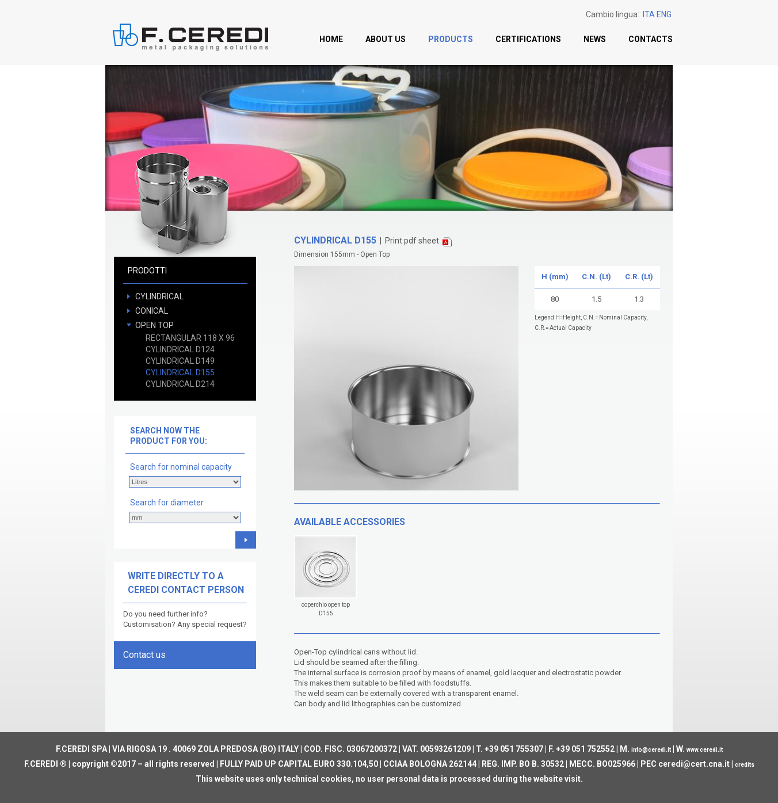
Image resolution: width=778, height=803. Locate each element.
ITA (649, 14)
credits (744, 765)
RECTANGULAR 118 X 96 (190, 337)
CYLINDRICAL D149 (180, 361)
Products (450, 39)
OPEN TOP (154, 325)
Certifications (528, 39)
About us (385, 39)
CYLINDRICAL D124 (180, 349)
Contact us (144, 654)
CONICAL (151, 310)
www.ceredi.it (705, 750)
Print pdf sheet (418, 241)
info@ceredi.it (651, 750)
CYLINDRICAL (159, 296)
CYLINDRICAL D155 (180, 372)
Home (331, 39)
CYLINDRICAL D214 (180, 384)
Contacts (650, 39)
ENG (664, 14)
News (595, 39)
